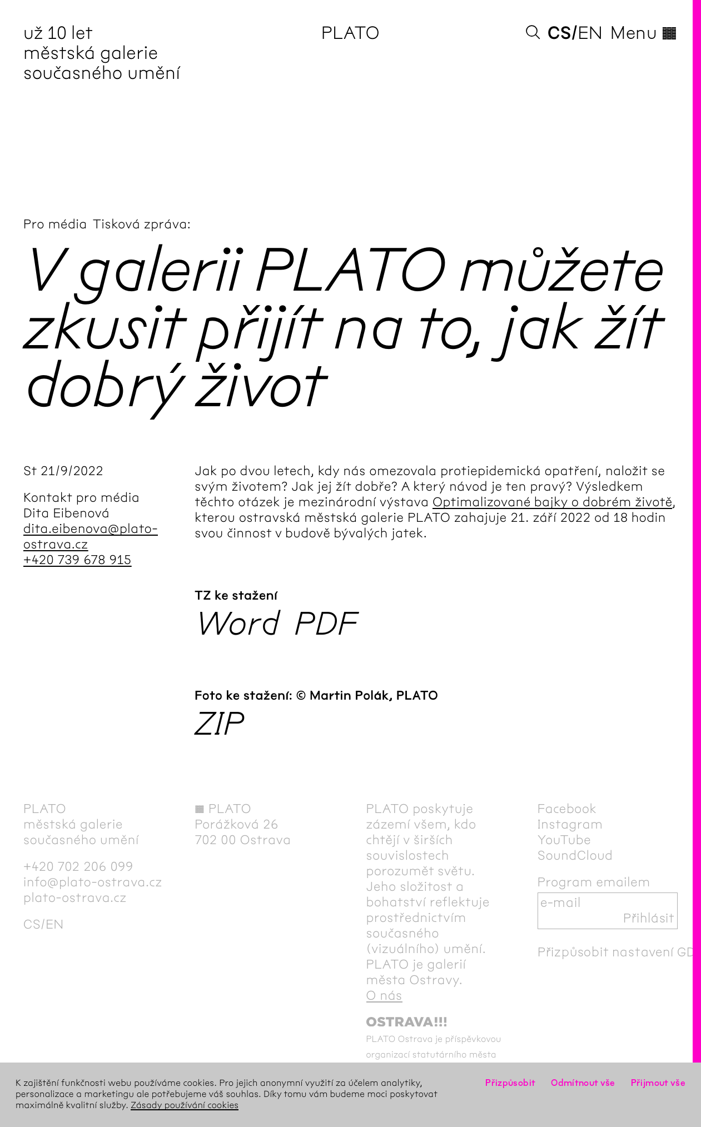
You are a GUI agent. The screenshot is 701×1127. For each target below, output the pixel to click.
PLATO (350, 33)
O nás (384, 996)
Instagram (570, 824)
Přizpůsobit (510, 1083)
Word (237, 624)
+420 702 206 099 (78, 867)
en (590, 33)
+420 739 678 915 (77, 560)
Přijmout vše (658, 1083)
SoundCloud (575, 855)
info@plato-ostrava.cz (92, 882)
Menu (644, 33)
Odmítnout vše (583, 1083)
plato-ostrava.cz (75, 898)
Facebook (567, 809)
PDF (326, 624)
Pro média (55, 224)
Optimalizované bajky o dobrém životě (552, 502)
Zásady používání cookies (184, 1105)
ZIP (219, 724)
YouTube (564, 840)
